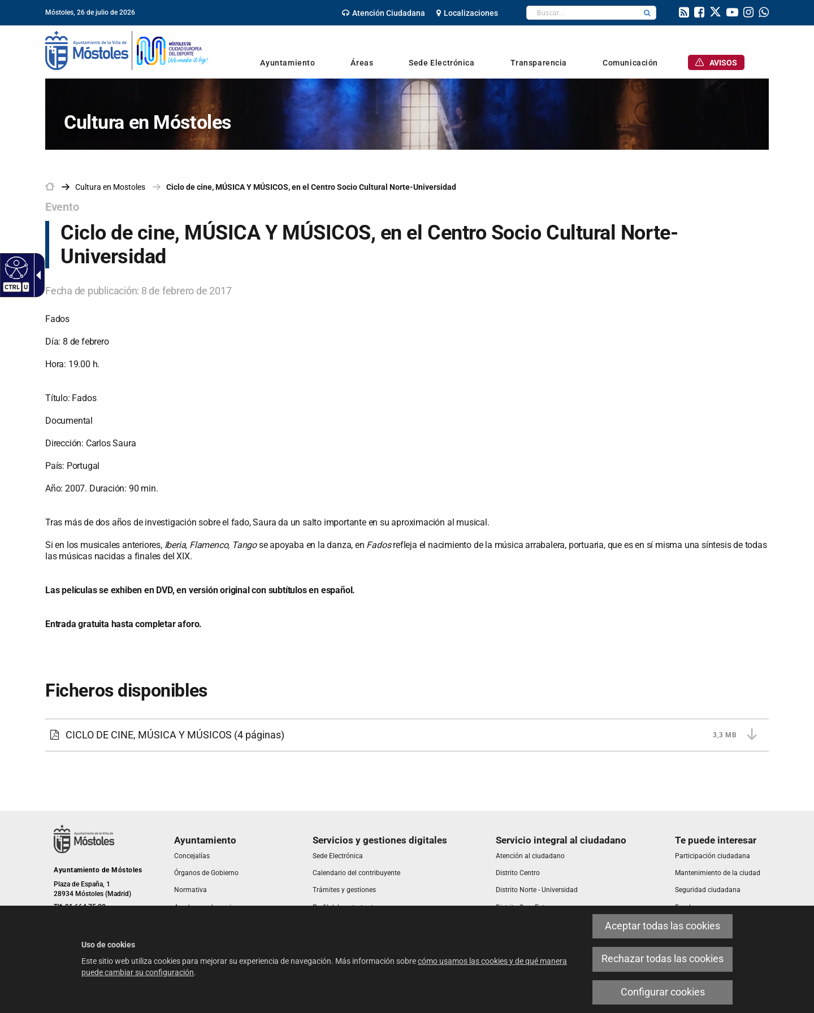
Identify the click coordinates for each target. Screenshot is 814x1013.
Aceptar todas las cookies (662, 926)
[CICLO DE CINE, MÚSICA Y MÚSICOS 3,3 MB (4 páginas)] (407, 735)
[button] (647, 13)
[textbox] (582, 13)
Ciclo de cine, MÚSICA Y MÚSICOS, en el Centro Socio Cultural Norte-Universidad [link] (311, 187)
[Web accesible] (15, 267)
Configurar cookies (663, 992)
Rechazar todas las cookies (662, 958)
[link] (383, 13)
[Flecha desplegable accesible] (36, 275)
